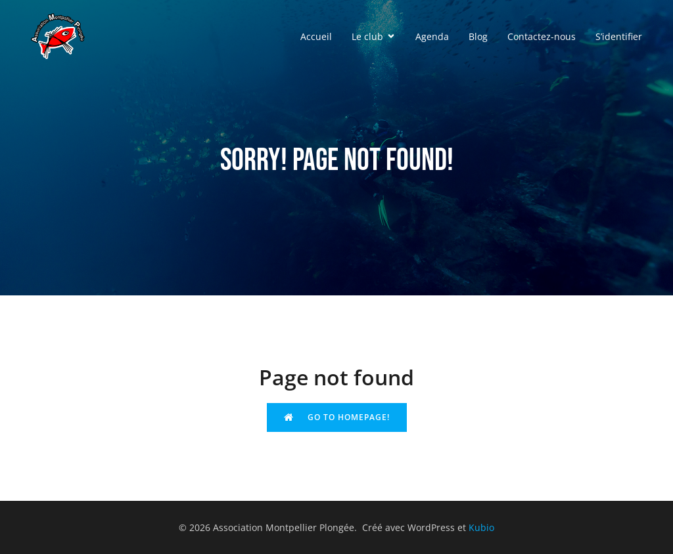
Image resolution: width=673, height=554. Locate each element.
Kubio (481, 527)
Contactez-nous (541, 36)
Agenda (432, 36)
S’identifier (618, 36)
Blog (478, 36)
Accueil (316, 36)
